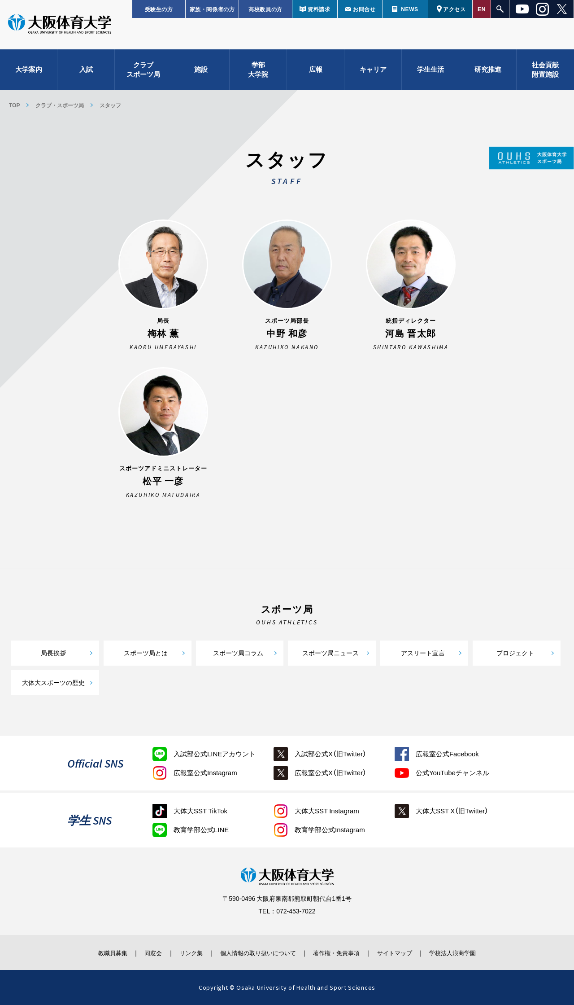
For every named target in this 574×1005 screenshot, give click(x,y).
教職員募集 (96, 952)
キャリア (373, 72)
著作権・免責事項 (341, 952)
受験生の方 (159, 9)
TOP (14, 105)
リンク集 (182, 952)
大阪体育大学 (59, 28)
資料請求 (319, 9)
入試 (86, 72)
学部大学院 (258, 72)
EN (482, 9)
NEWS (409, 9)
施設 (201, 72)
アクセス (454, 9)
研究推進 (487, 72)
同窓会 (140, 952)
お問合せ (364, 9)
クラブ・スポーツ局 (59, 105)
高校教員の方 (265, 9)
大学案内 (28, 72)
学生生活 (430, 72)
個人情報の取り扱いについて (255, 952)
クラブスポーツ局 (143, 72)
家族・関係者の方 (212, 9)
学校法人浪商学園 (469, 952)
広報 (315, 72)
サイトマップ (405, 952)
